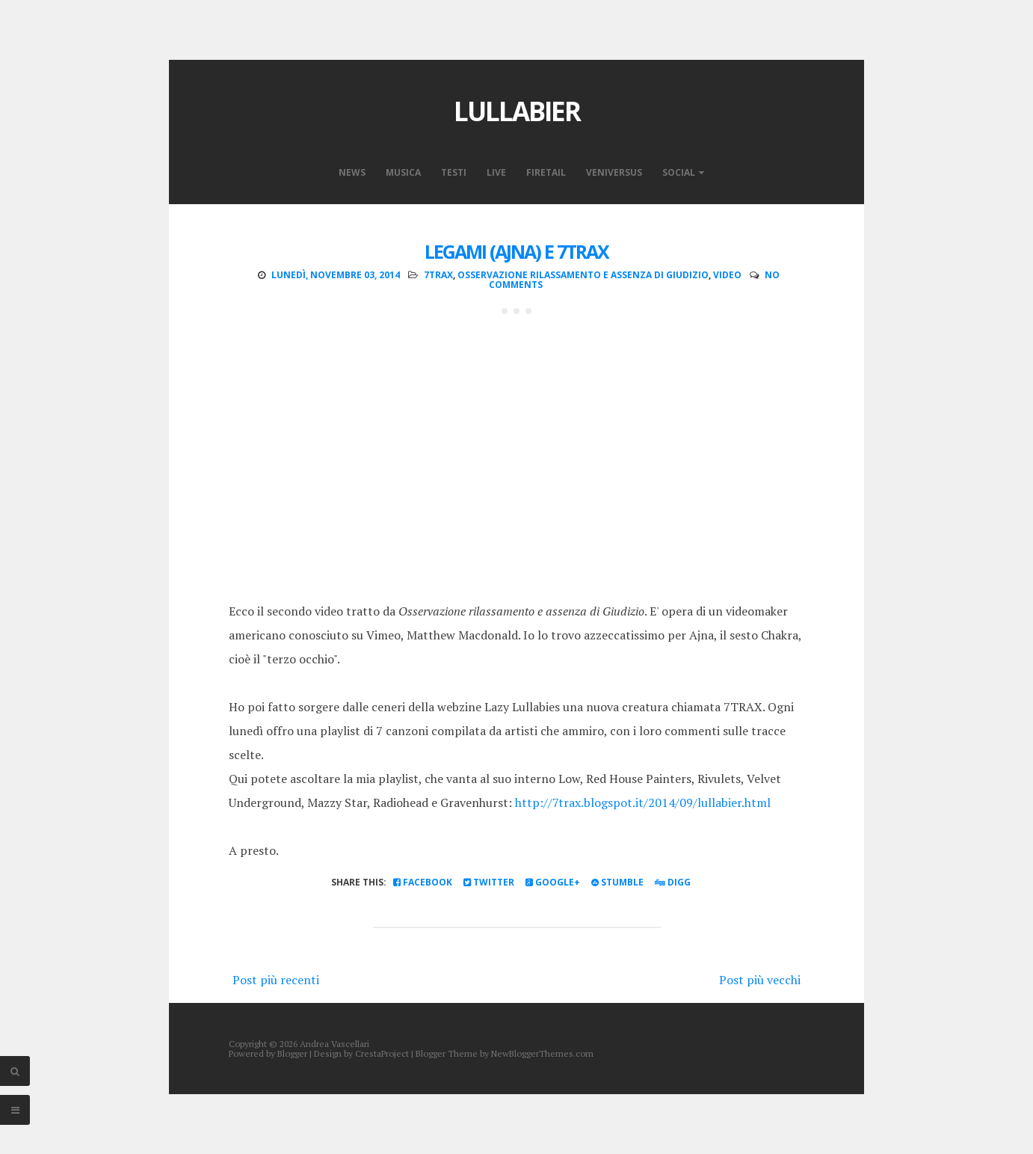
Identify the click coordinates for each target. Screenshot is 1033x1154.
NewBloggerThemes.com (542, 1053)
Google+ (552, 882)
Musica (403, 172)
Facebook (422, 882)
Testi (453, 172)
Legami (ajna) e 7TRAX (516, 251)
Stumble (617, 882)
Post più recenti (275, 980)
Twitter (488, 882)
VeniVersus (614, 172)
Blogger (292, 1053)
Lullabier (517, 111)
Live (496, 172)
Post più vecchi (760, 980)
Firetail (546, 172)
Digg (673, 882)
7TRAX (438, 274)
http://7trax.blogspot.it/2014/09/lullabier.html (643, 802)
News (352, 172)
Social (678, 172)
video (727, 274)
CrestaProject (382, 1053)
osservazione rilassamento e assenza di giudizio (583, 274)
